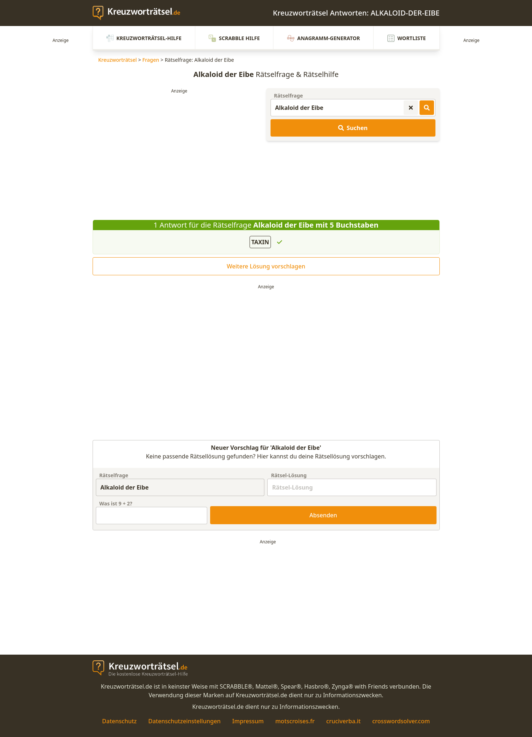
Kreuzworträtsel (117, 59)
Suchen (353, 128)
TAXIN (260, 242)
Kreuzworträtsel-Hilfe (144, 38)
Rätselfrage (288, 95)
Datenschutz (119, 721)
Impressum (248, 721)
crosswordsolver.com (401, 721)
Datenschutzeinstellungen (184, 721)
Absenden (323, 515)
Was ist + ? (115, 503)
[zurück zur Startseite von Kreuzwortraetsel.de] (140, 13)
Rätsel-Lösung (288, 475)
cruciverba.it (343, 721)
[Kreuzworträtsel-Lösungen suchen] (427, 107)
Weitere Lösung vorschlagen (266, 266)
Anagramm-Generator (323, 38)
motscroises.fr (295, 721)
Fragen (150, 59)
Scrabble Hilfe (234, 38)
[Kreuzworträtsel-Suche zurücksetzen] (411, 107)
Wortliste (406, 38)
